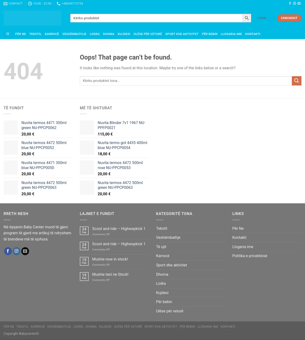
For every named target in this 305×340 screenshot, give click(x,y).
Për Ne (20, 34)
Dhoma (108, 34)
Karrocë (52, 34)
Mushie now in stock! (110, 259)
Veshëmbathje (74, 34)
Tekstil (35, 34)
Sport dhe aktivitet (182, 34)
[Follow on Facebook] (290, 3)
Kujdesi (124, 34)
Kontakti (252, 34)
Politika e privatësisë (249, 256)
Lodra (95, 34)
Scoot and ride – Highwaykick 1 (119, 228)
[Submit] (296, 80)
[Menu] (8, 34)
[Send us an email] (299, 3)
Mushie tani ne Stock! (110, 274)
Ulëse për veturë (148, 34)
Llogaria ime (231, 34)
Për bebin (209, 34)
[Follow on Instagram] (294, 3)
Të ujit (161, 247)
